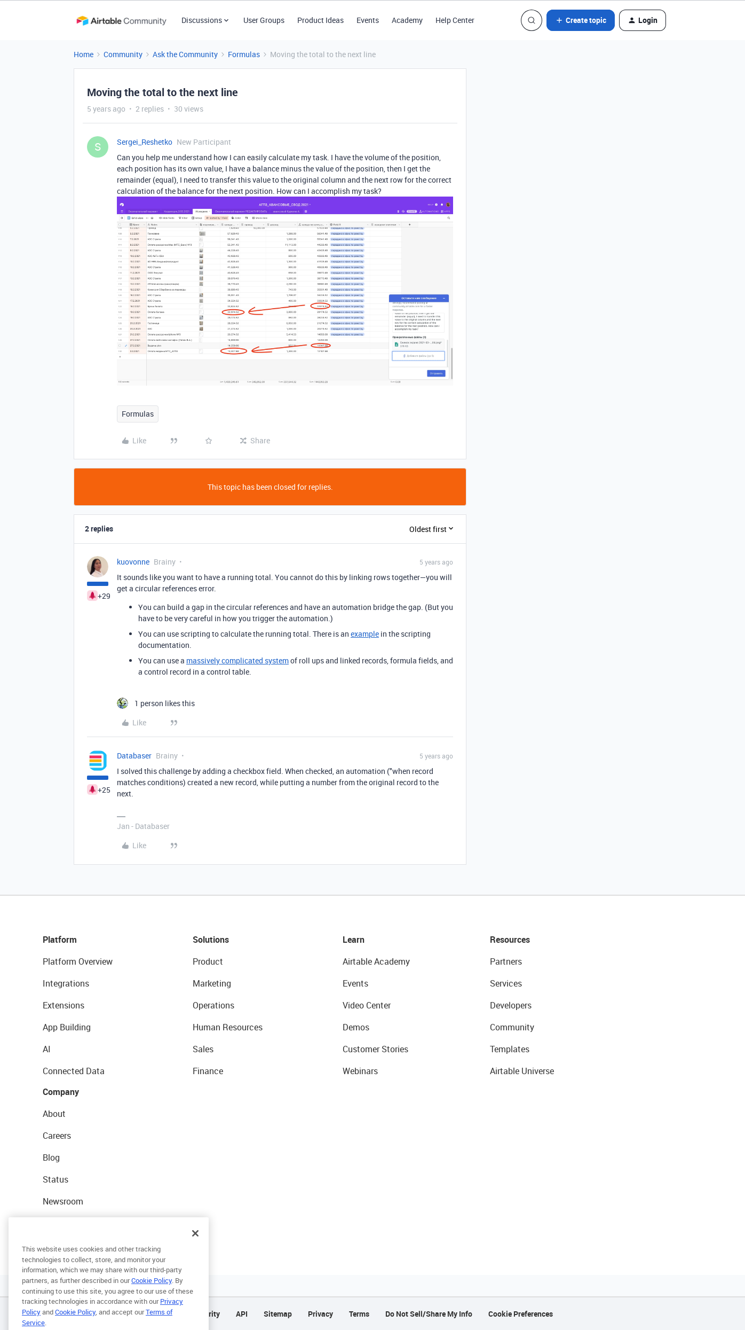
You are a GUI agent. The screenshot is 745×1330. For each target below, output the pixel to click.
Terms (359, 1314)
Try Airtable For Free (80, 1223)
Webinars (360, 1071)
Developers (511, 1005)
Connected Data (74, 1071)
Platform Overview (78, 961)
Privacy (320, 1314)
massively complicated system (237, 660)
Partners (506, 961)
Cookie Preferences (520, 1314)
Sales (203, 1049)
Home (83, 54)
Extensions (63, 1005)
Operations (213, 1005)
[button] (580, 20)
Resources (510, 939)
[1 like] (156, 703)
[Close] (195, 1247)
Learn (353, 939)
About (54, 1114)
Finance (208, 1071)
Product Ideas (320, 20)
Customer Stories (375, 1049)
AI (47, 1049)
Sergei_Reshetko (144, 142)
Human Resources (228, 1027)
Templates (509, 1049)
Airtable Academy (376, 961)
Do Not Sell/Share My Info (428, 1314)
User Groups (263, 20)
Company (61, 1092)
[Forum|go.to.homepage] (121, 20)
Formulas (244, 54)
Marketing (212, 983)
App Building (67, 1027)
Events (367, 20)
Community (123, 54)
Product (208, 961)
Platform (60, 939)
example (365, 634)
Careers (57, 1135)
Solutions (211, 939)
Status (55, 1179)
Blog (51, 1157)
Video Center (367, 1005)
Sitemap (278, 1314)
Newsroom (63, 1201)
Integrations (66, 983)
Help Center (454, 20)
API (242, 1314)
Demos (356, 1027)
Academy (407, 20)
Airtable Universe (522, 1071)
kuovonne (133, 562)
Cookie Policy (151, 1295)
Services (506, 983)
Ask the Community (185, 54)
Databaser (134, 755)
